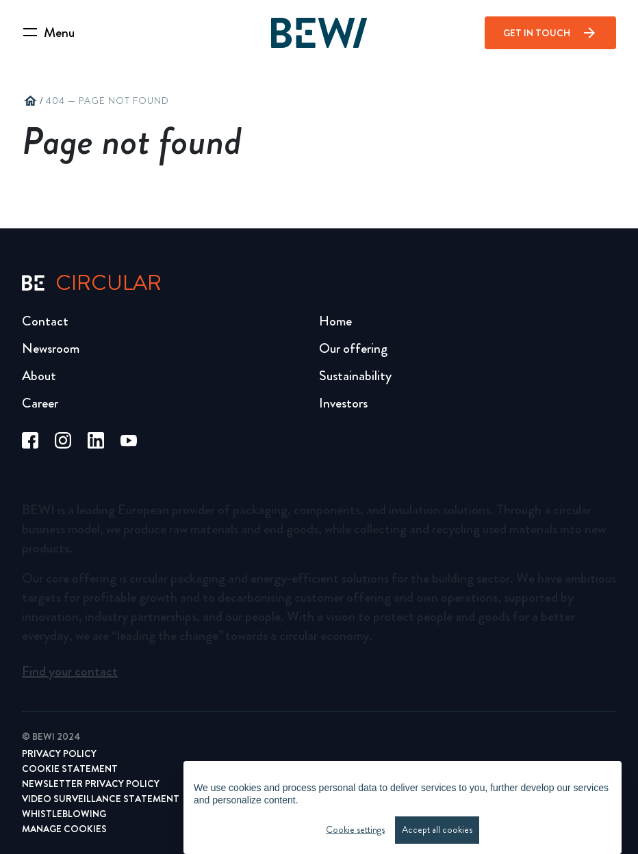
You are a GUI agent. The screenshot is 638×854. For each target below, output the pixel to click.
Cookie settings (355, 833)
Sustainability (355, 376)
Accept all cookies (437, 833)
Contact (45, 321)
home (30, 101)
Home (335, 321)
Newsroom (50, 348)
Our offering (353, 348)
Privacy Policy (59, 753)
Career (40, 403)
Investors (343, 403)
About (39, 376)
